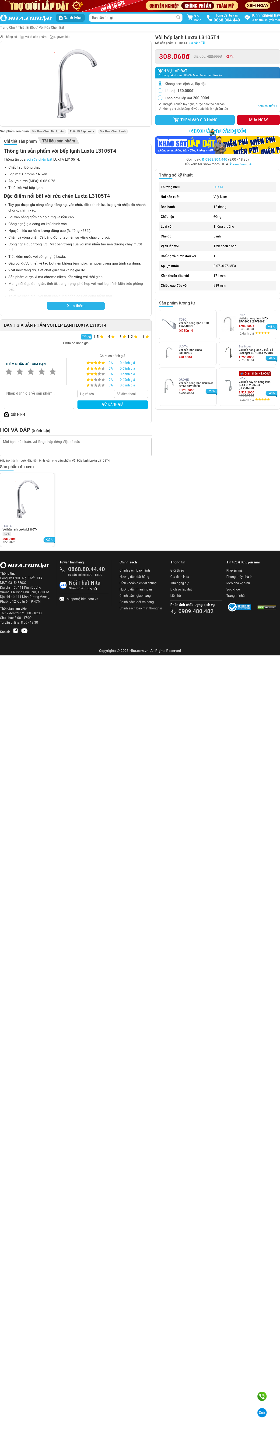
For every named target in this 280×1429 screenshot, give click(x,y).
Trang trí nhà (235, 596)
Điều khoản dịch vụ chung (138, 583)
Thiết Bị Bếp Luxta (82, 131)
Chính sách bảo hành (134, 570)
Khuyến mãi (234, 570)
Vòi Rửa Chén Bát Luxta (47, 131)
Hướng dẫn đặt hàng (134, 577)
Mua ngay (258, 120)
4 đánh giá (247, 400)
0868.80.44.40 (86, 569)
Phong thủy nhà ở (239, 577)
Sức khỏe (233, 589)
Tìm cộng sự (179, 583)
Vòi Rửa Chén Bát (51, 27)
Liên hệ (175, 596)
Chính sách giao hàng (135, 596)
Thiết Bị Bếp (27, 27)
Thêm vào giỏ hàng (195, 119)
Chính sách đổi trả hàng (136, 602)
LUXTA (218, 187)
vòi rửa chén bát (39, 159)
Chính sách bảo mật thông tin (140, 608)
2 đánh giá (247, 333)
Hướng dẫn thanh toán (135, 589)
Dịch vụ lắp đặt (181, 589)
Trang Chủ (7, 27)
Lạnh (7, 534)
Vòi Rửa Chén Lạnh (113, 131)
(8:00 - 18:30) (225, 159)
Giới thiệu (177, 570)
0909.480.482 (196, 611)
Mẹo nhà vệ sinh (238, 583)
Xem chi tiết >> (267, 106)
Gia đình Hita (179, 577)
